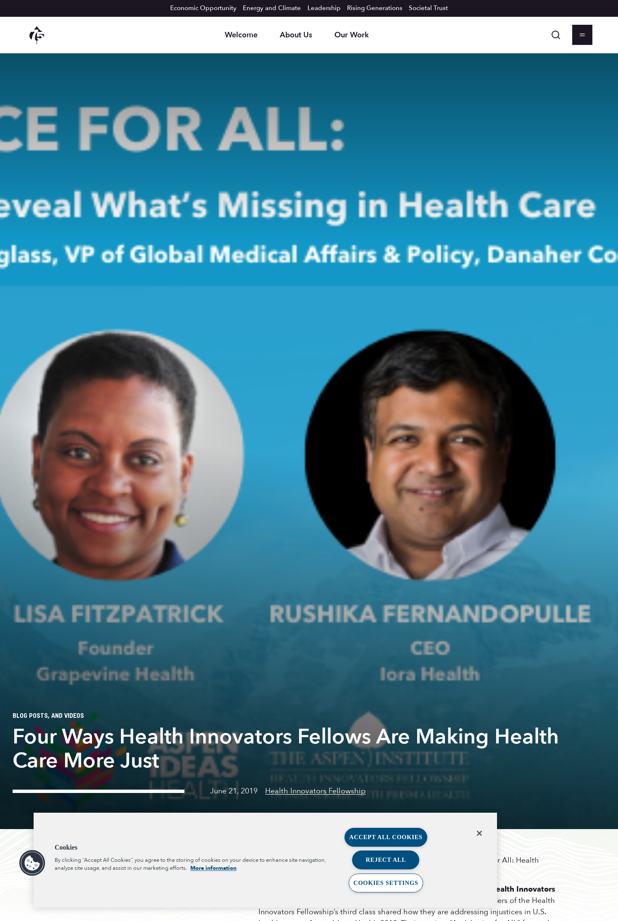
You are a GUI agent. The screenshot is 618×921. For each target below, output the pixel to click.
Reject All (386, 859)
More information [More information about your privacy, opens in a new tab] (213, 868)
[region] (265, 860)
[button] (32, 863)
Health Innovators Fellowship (315, 791)
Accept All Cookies (385, 837)
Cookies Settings (385, 882)
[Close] (479, 833)
